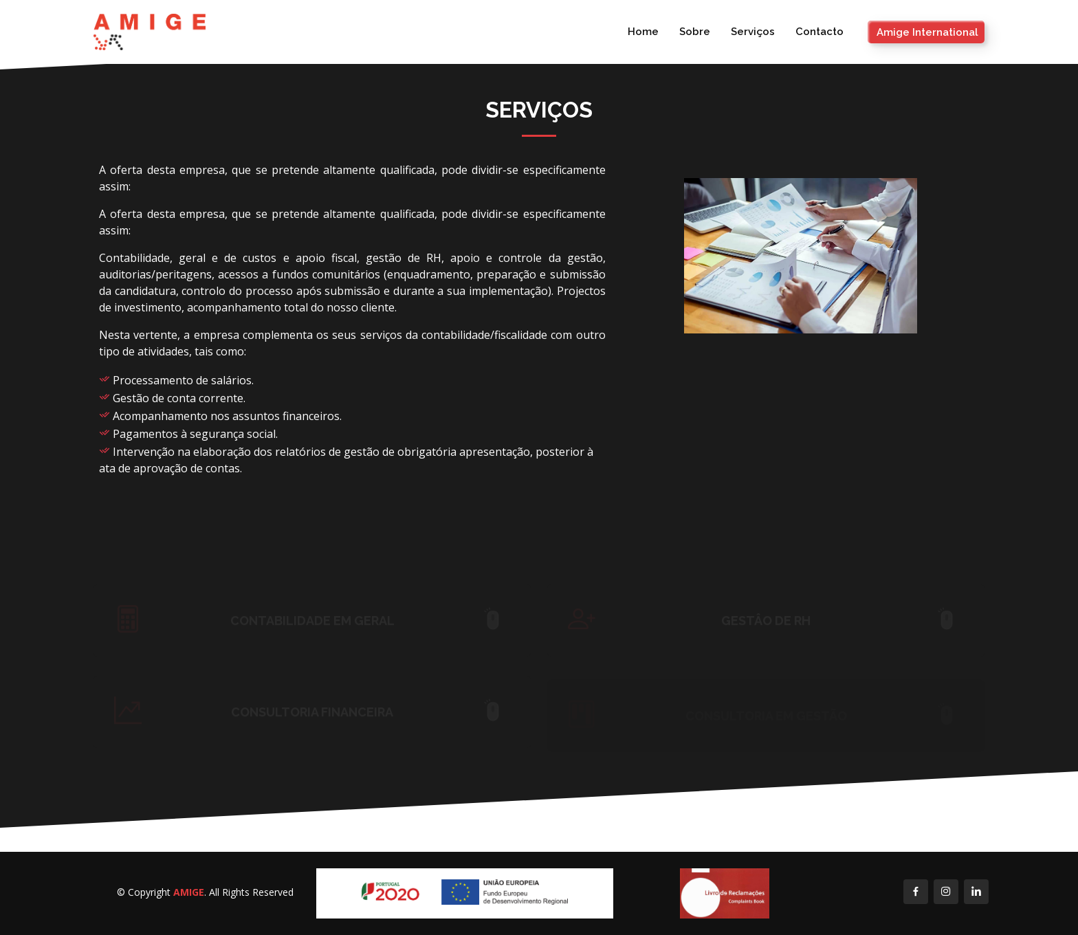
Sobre (694, 31)
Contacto (819, 31)
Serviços (753, 31)
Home (643, 31)
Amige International (927, 32)
